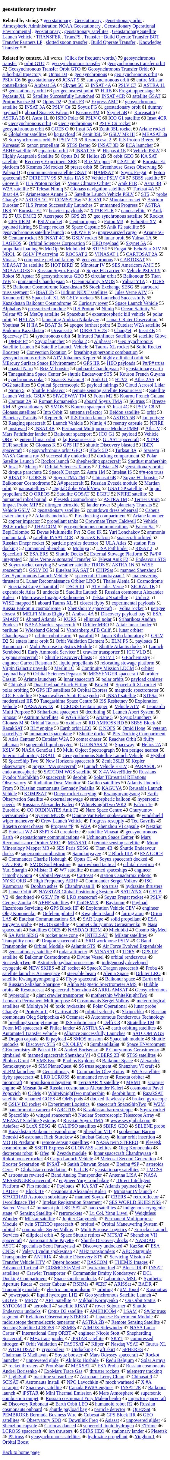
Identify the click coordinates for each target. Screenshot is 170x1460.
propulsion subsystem (50, 1082)
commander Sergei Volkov (48, 1229)
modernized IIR (17, 701)
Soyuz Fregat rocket (123, 897)
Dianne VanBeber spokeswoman (103, 815)
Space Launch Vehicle (136, 303)
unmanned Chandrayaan (41, 281)
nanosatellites (32, 488)
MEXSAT (80, 1365)
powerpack (19, 1294)
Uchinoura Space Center (110, 837)
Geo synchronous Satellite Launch (118, 1294)
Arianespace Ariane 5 (46, 194)
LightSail (17, 1376)
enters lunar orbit (32, 641)
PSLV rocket (50, 221)
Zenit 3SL (92, 134)
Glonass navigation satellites (97, 188)
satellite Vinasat (103, 831)
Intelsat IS (122, 472)
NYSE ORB (14, 880)
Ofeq (44, 1153)
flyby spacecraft (17, 1076)
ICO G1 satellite (124, 117)
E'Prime (148, 1425)
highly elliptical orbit (123, 357)
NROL (8, 254)
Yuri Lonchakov (124, 532)
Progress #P (62, 826)
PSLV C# (61, 107)
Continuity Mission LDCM (107, 668)
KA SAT (90, 1185)
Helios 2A (151, 744)
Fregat (120, 248)
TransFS (72, 36)
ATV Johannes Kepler (74, 357)
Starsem (151, 450)
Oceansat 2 (62, 330)
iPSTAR (31, 1393)
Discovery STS (40, 1044)
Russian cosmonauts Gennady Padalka (57, 788)
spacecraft (56, 777)
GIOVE (9, 1300)
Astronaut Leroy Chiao (102, 1376)
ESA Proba (108, 1365)
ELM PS (119, 641)
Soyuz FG (87, 107)
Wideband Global (42, 630)
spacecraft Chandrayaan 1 (100, 575)
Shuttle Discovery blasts (68, 657)
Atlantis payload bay (125, 1185)
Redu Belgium (120, 1360)
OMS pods (72, 1098)
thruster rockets (104, 1371)
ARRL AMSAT (113, 989)
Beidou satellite (124, 412)
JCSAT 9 (70, 79)
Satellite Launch (81, 592)
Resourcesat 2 (97, 139)
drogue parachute (25, 472)
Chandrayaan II (80, 886)
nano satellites (102, 1207)
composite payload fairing (49, 259)
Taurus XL (156, 1343)
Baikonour (133, 275)
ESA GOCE (151, 853)
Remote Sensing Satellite (135, 1322)
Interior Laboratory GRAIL (28, 755)
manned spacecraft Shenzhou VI (59, 1055)
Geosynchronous (151, 989)
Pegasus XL (13, 96)
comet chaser (89, 739)
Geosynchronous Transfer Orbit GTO (44, 68)
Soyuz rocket (152, 1109)
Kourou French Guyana (142, 374)
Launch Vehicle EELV (105, 766)
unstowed (17, 428)
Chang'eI (122, 330)
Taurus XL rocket (112, 346)
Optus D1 (70, 156)
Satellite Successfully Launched (63, 96)
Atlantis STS (83, 946)
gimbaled (11, 1055)
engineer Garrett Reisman (27, 662)
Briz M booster (54, 368)
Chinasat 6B (104, 477)
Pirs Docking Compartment (138, 733)
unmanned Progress (119, 205)
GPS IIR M (19, 221)
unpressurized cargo (117, 232)
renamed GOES (40, 1098)
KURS (70, 619)
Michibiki (118, 929)
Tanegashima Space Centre (66, 701)
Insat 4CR (156, 117)
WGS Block (77, 717)
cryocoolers (53, 1349)
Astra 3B (152, 183)
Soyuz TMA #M (69, 477)
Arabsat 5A (45, 85)
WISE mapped (16, 602)
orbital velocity (100, 1011)
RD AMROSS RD (106, 722)
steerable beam (81, 973)
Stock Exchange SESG (111, 286)
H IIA (32, 325)
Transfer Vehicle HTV (23, 1262)
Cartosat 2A (19, 401)
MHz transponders (97, 1251)
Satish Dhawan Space (88, 1164)
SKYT (117, 1338)
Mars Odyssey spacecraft (114, 1354)
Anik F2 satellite (123, 226)
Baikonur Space (117, 1060)
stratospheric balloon (110, 799)
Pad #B (81, 1169)
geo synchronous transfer (76, 63)
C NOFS (107, 728)
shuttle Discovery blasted (110, 444)
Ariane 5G (153, 232)
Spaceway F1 (15, 335)
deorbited (25, 897)
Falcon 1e (143, 804)
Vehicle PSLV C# (108, 177)
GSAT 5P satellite (125, 488)
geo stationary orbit (27, 90)
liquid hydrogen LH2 (57, 1294)
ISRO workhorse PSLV (106, 940)
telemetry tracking (144, 1371)
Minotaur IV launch (133, 1191)
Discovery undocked (102, 1245)
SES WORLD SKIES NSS (135, 1202)
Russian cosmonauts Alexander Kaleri (86, 1087)
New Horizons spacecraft (70, 760)
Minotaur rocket (124, 199)
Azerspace (53, 216)
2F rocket (70, 968)
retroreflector (146, 1196)
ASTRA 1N (123, 564)
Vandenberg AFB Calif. (89, 630)
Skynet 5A (136, 243)
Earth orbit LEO (75, 728)
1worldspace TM (18, 1202)
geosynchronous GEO (62, 275)
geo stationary (57, 20)
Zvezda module (72, 1153)
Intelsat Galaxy (94, 1136)
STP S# (100, 248)
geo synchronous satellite (117, 216)
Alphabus (11, 308)
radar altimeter (73, 951)
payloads (144, 641)
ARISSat (122, 1284)
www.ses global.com (131, 1120)
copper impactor (24, 521)
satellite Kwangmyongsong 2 (30, 978)
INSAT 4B (44, 428)
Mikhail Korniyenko (98, 1300)
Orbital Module (49, 946)
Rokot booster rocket (22, 1158)
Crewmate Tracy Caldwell (110, 521)
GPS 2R (78, 216)
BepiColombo (16, 532)
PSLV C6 (11, 79)
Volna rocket (131, 608)
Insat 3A (84, 128)
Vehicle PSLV (146, 150)
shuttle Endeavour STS (90, 374)
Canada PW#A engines (91, 1387)
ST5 (145, 194)
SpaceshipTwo (16, 962)
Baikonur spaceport (73, 434)
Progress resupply (107, 820)
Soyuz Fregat (133, 172)
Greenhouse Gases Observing (127, 167)
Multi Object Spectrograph (89, 750)
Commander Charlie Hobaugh (37, 859)
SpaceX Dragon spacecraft (113, 968)
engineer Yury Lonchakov (84, 1180)
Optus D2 (51, 101)
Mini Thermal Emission (69, 1393)
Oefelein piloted (58, 913)
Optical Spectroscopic (58, 384)
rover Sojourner (110, 1305)
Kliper (97, 1343)
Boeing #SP (127, 1164)
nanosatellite (133, 210)
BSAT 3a (53, 325)
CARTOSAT (132, 259)
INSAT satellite (121, 695)
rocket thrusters (23, 1365)
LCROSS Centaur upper (84, 706)
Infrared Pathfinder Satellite (104, 335)
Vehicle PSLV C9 (144, 270)
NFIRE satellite (132, 493)
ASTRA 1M (115, 499)
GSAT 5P (126, 161)
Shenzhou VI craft (136, 1066)
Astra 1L (40, 117)
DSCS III (75, 586)
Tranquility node (18, 940)
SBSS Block (143, 722)
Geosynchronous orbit (29, 123)
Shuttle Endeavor (48, 390)
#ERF (101, 1284)
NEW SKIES (41, 968)
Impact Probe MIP (20, 504)
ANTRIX (42, 1256)
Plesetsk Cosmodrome (75, 499)
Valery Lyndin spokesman (47, 1251)
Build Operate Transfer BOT (131, 36)
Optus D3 (58, 74)
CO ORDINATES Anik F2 (52, 809)
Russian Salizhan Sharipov (34, 984)
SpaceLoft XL (45, 297)
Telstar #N (108, 466)
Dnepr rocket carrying (75, 793)
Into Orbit (53, 412)
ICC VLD (136, 651)
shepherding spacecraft (98, 461)
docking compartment (118, 455)
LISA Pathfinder (112, 548)
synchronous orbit (53, 335)
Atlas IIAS (73, 177)
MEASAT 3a (154, 134)
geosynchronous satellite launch (33, 232)
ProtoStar (55, 1365)
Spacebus (76, 314)
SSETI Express (49, 1147)
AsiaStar (10, 1126)
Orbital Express (92, 690)
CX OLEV (72, 1044)
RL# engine (41, 728)
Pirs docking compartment (100, 515)
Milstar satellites (131, 935)
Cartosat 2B (66, 1011)
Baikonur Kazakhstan (23, 330)
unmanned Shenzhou (45, 548)
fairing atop (132, 913)
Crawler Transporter (46, 1273)
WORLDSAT (21, 1349)
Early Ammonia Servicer (52, 651)
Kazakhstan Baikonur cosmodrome (42, 1131)
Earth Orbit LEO (71, 1403)
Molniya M (37, 1006)
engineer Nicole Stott (98, 1333)
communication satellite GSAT (57, 172)
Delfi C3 (111, 1022)
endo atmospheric (19, 771)
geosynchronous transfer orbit (136, 63)
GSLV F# (50, 897)
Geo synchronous (75, 123)
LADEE (10, 1191)
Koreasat (11, 145)
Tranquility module (20, 1289)
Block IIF (34, 1191)
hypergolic (18, 995)
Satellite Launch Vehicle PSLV (104, 194)
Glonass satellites (19, 412)
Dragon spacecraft (59, 940)
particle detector (109, 1409)
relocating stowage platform (127, 662)
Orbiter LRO (148, 973)
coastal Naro (20, 368)
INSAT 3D (108, 145)
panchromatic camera (29, 1109)
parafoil (86, 635)
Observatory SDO (44, 1420)
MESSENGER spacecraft (113, 673)
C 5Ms (34, 1093)
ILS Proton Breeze (136, 139)
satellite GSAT (146, 96)
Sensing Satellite (36, 1213)
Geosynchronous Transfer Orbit (118, 68)
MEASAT (77, 842)
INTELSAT (96, 935)
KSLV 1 (107, 657)
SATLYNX (131, 891)
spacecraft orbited (134, 537)
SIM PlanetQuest (54, 1066)
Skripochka (133, 1011)
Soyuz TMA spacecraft (55, 766)
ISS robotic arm (80, 1022)
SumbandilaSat (104, 1044)
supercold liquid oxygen (49, 744)
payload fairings (102, 384)
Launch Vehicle (68, 423)
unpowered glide (42, 1360)
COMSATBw (68, 199)
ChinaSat (17, 684)
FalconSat (145, 526)
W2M (159, 1104)
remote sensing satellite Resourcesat (107, 390)
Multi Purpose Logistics (104, 1229)
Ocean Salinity (135, 308)
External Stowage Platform (116, 553)
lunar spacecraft (79, 679)
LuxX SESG (38, 1126)
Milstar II (43, 869)
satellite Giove (152, 335)
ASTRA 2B (93, 1322)
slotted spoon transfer (66, 42)
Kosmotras (156, 1289)
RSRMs (81, 1284)
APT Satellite (58, 1300)
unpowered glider (143, 1420)
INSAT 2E (131, 1387)
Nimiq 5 (16, 390)
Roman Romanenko (58, 401)
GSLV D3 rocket (24, 1104)
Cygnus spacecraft (20, 657)
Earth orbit (152, 978)
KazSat (136, 1245)
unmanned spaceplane (51, 733)
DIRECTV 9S (42, 177)
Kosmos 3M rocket (44, 167)
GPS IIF (71, 444)
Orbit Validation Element (80, 641)
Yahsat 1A (142, 237)
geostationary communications (49, 837)
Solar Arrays (153, 1360)
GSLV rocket (84, 237)
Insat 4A (10, 194)
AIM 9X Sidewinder (103, 1327)
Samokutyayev (86, 853)
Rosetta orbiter (129, 1076)
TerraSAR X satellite (99, 1082)
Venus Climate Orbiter (89, 183)
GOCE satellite (17, 695)
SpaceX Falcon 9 (67, 379)
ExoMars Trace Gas (63, 1371)
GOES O (59, 128)
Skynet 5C (73, 85)
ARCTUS (66, 1109)
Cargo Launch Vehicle (71, 1158)
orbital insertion (138, 864)
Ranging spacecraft (27, 423)
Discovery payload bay (123, 613)
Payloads (65, 1185)
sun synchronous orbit (108, 79)
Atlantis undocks (51, 515)
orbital (8, 1229)
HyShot (157, 755)
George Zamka (16, 902)
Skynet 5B (117, 112)
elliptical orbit (39, 1235)
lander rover (98, 504)
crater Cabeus (52, 1284)
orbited (87, 1224)
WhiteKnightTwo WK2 (103, 804)
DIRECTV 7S (93, 330)
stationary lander (128, 1431)
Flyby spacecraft (82, 978)
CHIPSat (104, 570)
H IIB (106, 90)
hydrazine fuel (101, 1267)
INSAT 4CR (113, 96)
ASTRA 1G (36, 199)
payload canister (146, 679)
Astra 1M (96, 472)
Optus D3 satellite (65, 1311)
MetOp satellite (44, 314)
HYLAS (27, 319)
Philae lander (62, 1027)
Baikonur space (120, 978)
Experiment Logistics (69, 1104)
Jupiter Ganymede (79, 1218)
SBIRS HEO (92, 1431)
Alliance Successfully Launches (94, 1033)
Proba (151, 968)
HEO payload (105, 243)
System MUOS (50, 815)
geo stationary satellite (30, 951)
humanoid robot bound (24, 499)
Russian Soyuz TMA (83, 1120)
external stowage (66, 799)
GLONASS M (94, 744)
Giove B (10, 183)
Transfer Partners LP (22, 42)
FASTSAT (74, 1343)
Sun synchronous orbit (30, 139)
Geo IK (94, 532)
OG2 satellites (16, 384)
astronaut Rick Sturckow (49, 1136)
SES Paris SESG (72, 848)
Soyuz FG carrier (103, 270)
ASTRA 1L (154, 85)
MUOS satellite (54, 924)
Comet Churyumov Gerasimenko (108, 924)
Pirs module (38, 1185)
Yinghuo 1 (144, 1436)
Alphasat (102, 341)
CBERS (118, 1196)
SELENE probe (150, 1126)
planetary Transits (135, 504)
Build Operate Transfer (113, 42)
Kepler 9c (53, 417)
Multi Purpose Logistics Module (61, 646)
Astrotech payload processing (65, 962)
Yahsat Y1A (133, 281)
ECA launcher (139, 145)
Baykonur (115, 902)
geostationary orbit (123, 20)
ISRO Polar (67, 117)
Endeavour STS (150, 559)
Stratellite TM (140, 1022)
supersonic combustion (43, 853)
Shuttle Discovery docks (104, 1240)
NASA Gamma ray (20, 455)
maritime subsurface (53, 1376)
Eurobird (11, 809)
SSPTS (46, 831)
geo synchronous (90, 74)
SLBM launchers (18, 1071)
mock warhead (119, 1382)
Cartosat (85, 875)
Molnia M (75, 248)
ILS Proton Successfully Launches (59, 205)
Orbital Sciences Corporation (57, 243)
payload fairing (17, 226)
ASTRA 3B (13, 117)
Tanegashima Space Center (34, 374)
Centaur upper (83, 221)
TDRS (128, 951)
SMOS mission (87, 1038)
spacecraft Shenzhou (71, 989)
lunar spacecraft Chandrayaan (122, 1153)
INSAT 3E (85, 150)
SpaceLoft (12, 553)
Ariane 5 (104, 717)
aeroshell (42, 1305)
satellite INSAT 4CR (53, 537)
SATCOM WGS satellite (67, 771)
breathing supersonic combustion (106, 352)
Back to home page (20, 1452)
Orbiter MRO (96, 624)
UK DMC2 (25, 216)
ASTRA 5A (93, 1027)
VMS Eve (45, 1060)
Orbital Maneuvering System (130, 1224)
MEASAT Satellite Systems (29, 1120)
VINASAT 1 (107, 254)
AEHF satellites (53, 902)
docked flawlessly (107, 1098)
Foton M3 (113, 221)
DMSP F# (18, 341)
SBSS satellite (146, 177)
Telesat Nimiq (49, 188)
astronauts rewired (26, 1175)
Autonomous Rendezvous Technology (127, 1017)
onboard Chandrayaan (97, 368)
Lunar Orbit (19, 891)
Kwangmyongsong (122, 793)
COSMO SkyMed (63, 1267)
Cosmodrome (150, 581)
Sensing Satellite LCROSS (28, 1327)
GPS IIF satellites (53, 690)
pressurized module (47, 308)
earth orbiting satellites (134, 1027)
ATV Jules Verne (107, 586)
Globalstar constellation (43, 1169)
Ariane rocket (152, 128)
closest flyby (92, 602)
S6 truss (137, 401)
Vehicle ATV (127, 706)
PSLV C (93, 117)
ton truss (110, 886)
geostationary (48, 31)
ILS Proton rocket (43, 183)
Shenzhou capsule (19, 1425)
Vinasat (9, 259)
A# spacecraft (70, 483)
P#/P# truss (153, 363)
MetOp (51, 248)
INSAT (53, 1164)
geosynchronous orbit (23, 128)
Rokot (8, 275)
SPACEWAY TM (69, 395)
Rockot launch (55, 461)
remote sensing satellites (65, 1142)
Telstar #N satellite (110, 597)
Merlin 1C (64, 668)
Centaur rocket (22, 237)
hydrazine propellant (108, 1436)
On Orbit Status (140, 1300)
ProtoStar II (36, 1011)
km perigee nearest (140, 750)
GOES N (37, 477)
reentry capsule (128, 423)
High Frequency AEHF (55, 880)
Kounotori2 (13, 297)
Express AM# (104, 101)
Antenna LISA (123, 1175)
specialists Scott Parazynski (48, 1245)
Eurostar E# (30, 210)
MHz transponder (47, 1338)
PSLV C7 (127, 85)
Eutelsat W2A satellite (138, 325)
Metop (31, 466)
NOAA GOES (16, 270)
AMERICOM (103, 1311)
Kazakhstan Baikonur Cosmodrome (36, 303)
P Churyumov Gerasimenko (132, 1049)
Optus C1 (83, 859)
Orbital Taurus (44, 722)
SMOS (57, 406)
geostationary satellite (58, 510)
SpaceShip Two (23, 760)
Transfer (92, 36)
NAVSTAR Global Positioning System (76, 891)
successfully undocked (68, 455)
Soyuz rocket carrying (29, 564)
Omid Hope (134, 728)
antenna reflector (86, 412)
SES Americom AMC (133, 265)
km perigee (153, 417)
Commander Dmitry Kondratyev (104, 1273)
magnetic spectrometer (136, 690)
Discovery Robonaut (28, 1403)
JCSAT (95, 199)
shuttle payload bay (68, 1409)
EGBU (103, 493)
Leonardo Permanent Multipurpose (36, 1000)
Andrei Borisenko (81, 1049)
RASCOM (97, 1262)
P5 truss (16, 1436)
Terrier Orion (147, 499)
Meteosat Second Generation (128, 1158)
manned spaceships (108, 869)
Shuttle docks (92, 733)
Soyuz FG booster (140, 477)
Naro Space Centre (104, 809)
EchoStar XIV (147, 248)
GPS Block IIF (64, 908)
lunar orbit (114, 237)
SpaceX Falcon (95, 537)
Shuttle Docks (69, 553)
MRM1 (133, 1082)
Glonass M (13, 722)
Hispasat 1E (114, 150)
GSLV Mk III (122, 134)
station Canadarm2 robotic (126, 875)
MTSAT (115, 1235)
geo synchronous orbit (135, 74)
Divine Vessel (90, 957)
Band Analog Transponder (76, 1175)
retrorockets (70, 1213)
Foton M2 (103, 395)
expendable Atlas (19, 592)
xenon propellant (43, 145)
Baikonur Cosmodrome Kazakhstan (47, 286)
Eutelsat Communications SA (47, 918)
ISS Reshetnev (113, 701)
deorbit (80, 777)
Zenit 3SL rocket (115, 128)
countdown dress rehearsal (112, 510)
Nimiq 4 (98, 423)
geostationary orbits (144, 466)
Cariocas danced (60, 1425)
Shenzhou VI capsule (118, 826)
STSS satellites (141, 1055)
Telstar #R (12, 314)
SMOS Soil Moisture (50, 864)
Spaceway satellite (44, 1387)
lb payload (56, 1038)
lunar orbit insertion (136, 1136)
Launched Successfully (123, 297)
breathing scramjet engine (33, 1022)
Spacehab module (127, 1038)
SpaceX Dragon (64, 472)
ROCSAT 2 (76, 254)
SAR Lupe (93, 918)
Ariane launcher (148, 515)
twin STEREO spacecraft (49, 1224)
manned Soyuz (89, 1196)
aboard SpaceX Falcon (47, 112)
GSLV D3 (39, 570)
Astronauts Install (42, 1382)
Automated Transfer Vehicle (29, 1033)
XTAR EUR (102, 210)
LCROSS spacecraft (21, 1431)
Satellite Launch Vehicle (64, 346)
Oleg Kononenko (135, 1147)
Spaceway (124, 744)
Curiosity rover (93, 303)
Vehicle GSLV (16, 510)
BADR (145, 1284)
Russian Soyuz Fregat (58, 270)
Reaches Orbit (122, 739)
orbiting (105, 1289)
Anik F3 (76, 101)
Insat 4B (147, 330)
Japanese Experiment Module (124, 1316)
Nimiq (108, 308)
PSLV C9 (68, 139)
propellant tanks (62, 521)
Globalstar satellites (27, 134)
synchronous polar (26, 379)
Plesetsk (159, 1431)
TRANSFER (48, 36)
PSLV (156, 897)
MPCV (31, 1300)
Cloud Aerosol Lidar (145, 384)
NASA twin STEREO (117, 1142)
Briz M (102, 684)
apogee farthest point (90, 325)
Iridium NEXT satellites (84, 292)
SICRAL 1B (143, 586)
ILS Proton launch (88, 417)
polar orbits (113, 679)
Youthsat (10, 325)
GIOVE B (80, 232)
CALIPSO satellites (77, 1126)
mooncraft (12, 1082)
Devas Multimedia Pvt (58, 532)
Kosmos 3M (88, 112)
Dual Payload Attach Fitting (60, 684)
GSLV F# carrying (40, 254)
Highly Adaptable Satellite (28, 156)
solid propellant (126, 918)
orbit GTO (34, 63)
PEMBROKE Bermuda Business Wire (39, 1414)
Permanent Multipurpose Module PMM (100, 428)
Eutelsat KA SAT (72, 570)
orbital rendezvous (129, 957)
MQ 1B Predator (18, 1142)
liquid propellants (76, 662)
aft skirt (107, 1349)
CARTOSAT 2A (141, 254)
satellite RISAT (73, 1305)
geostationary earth (144, 368)
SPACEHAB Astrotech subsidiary (35, 1196)
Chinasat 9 (141, 1376)
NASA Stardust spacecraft (50, 624)
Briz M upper (97, 161)
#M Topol (129, 1289)
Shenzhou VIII (97, 1131)
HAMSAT (104, 172)
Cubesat (91, 1414)
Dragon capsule (23, 1038)
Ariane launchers (40, 679)
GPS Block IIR (121, 1414)
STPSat (150, 695)
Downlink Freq (83, 1420)
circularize (70, 831)
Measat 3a (32, 1087)
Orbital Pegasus (54, 875)
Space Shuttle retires (80, 1235)
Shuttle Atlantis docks (120, 646)
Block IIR (132, 1267)
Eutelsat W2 (20, 831)
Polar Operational (110, 1006)
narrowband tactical (97, 864)
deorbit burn (124, 1093)
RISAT (15, 477)
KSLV (8, 750)
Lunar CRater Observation (132, 319)
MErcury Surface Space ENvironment (39, 363)
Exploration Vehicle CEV (110, 908)
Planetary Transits (19, 417)
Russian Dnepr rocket (23, 542)
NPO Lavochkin (82, 1382)
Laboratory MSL (120, 1278)
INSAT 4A (100, 85)
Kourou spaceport (88, 406)
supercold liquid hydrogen (108, 1425)
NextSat (154, 826)
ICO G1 (106, 434)
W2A (85, 826)
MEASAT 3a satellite (23, 265)
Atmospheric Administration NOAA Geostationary (51, 25)
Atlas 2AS (144, 379)
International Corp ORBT (46, 1333)
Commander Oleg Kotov (100, 1071)
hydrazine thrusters (143, 886)
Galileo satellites (104, 782)
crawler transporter (101, 651)
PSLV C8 (145, 406)
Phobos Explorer (79, 1060)
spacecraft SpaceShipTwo (121, 1104)
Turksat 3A (125, 450)
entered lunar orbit (37, 439)
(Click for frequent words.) (91, 58)
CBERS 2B (108, 1055)
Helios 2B (96, 156)
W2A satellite (15, 188)
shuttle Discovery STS (80, 1256)
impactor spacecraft (147, 1398)
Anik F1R (127, 183)
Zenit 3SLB (113, 760)
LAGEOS (11, 243)
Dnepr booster (66, 1262)
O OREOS (39, 493)
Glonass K (46, 444)
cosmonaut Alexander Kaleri (78, 1191)
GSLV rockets (79, 297)
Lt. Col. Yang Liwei (108, 1213)
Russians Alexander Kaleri (48, 804)
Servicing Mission (127, 1256)
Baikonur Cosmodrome (47, 957)
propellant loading (20, 248)
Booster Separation (20, 1164)
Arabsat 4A (82, 613)
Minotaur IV (92, 265)
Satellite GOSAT (73, 493)
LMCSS (154, 1169)
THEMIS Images (131, 1262)
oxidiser (73, 722)
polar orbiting (15, 690)
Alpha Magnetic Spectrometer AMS (102, 984)
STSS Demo (79, 145)
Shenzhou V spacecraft (90, 608)
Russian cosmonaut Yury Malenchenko (83, 1398)
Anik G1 (99, 379)
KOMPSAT (35, 793)
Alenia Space (116, 973)
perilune (10, 630)
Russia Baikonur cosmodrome (31, 608)
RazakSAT (12, 728)
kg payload (64, 134)
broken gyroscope (149, 1098)
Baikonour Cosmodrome (26, 483)
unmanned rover (92, 1076)
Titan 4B (104, 848)
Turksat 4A (143, 188)
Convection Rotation (47, 352)
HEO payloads (121, 363)
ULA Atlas (115, 542)
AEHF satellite (16, 150)
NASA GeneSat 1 (39, 750)
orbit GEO (123, 156)
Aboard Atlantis (41, 619)
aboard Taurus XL (55, 602)
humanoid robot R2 (114, 1403)
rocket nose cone (62, 935)
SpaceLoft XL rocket (136, 684)
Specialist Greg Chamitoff (33, 586)
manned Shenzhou (138, 570)
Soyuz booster (68, 1354)
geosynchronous (97, 259)
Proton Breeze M (18, 101)
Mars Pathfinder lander (24, 434)
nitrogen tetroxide (62, 504)
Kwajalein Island (97, 913)
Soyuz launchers (136, 717)
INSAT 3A (35, 107)
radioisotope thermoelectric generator (38, 1322)
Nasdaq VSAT (124, 1343)
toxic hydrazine (70, 1006)
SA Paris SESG (23, 935)
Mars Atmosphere (116, 1393)
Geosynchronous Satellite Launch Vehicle (102, 755)
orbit (151, 412)
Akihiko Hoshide (82, 1360)
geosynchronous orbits (24, 357)
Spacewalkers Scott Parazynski (69, 695)
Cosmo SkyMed (151, 929)
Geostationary (88, 20)
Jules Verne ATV (131, 292)
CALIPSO (12, 864)
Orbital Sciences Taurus (68, 466)
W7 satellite (71, 869)
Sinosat (9, 717)
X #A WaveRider (115, 771)
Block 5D (98, 450)
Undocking (82, 1349)
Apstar (27, 275)
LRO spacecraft (82, 897)
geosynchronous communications (96, 526)
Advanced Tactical (20, 1267)
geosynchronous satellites (55, 1436)
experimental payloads (133, 602)
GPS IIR (91, 363)
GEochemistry (136, 657)
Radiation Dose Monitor (56, 782)
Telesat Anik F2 (113, 559)
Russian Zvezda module (114, 483)
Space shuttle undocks (75, 1278)
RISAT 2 (143, 548)
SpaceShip (18, 1115)
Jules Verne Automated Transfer (60, 559)
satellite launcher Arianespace (31, 973)
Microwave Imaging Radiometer (53, 597)
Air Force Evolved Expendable (132, 946)
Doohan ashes (43, 886)
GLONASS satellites (91, 1147)
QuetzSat (141, 1409)
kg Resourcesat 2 (79, 439)
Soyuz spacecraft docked (123, 859)
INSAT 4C (54, 237)
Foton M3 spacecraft (22, 1027)
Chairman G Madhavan (25, 1354)
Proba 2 (79, 341)
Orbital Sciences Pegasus (57, 673)
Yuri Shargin (14, 869)
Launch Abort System (133, 711)
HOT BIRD (62, 265)
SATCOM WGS (148, 1033)
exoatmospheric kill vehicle (119, 314)
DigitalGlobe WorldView (76, 488)
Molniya (81, 548)
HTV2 (121, 379)
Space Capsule (85, 226)
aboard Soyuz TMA (103, 401)
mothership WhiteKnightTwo (119, 995)
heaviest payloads (66, 210)
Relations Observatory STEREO (57, 1316)
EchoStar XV (143, 221)
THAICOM (45, 526)
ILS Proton (83, 308)
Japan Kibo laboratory (122, 635)
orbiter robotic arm (53, 635)
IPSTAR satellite (87, 1338)
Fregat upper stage (137, 90)
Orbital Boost (15, 1442)
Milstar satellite (40, 1218)
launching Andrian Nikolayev (70, 319)
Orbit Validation (41, 1343)
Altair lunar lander (133, 624)
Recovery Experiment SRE (51, 161)
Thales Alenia (116, 581)
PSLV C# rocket (115, 123)
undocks (51, 592)
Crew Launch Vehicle (62, 820)
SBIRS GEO (115, 1126)
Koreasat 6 (144, 112)
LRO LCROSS (55, 1076)
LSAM (130, 1311)
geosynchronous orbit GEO (55, 450)
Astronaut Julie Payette (51, 1240)
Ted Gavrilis (143, 820)
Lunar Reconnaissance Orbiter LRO (61, 581)
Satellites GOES (45, 929)
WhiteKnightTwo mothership (76, 1093)
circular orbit (103, 275)
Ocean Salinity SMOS (93, 281)
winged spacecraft (53, 1115)
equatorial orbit (53, 150)
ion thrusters (61, 1431)
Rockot (156, 216)
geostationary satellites (86, 31)
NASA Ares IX (38, 706)
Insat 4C (121, 406)
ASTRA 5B (124, 417)
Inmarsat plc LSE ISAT (58, 1207)
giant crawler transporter (59, 995)
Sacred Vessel (15, 1207)
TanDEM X (87, 902)
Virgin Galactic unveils (24, 668)
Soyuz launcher (50, 341)
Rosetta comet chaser (22, 826)
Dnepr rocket (51, 226)
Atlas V (152, 428)
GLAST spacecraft (121, 439)
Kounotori (12, 646)
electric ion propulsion (68, 1289)
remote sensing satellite (117, 842)
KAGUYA (112, 788)
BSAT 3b (45, 292)
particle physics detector (75, 542)
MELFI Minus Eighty (44, 613)
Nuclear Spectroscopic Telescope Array (116, 1115)
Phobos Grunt (15, 1060)
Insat (13, 466)
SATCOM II (14, 1305)
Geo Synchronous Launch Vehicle (35, 575)
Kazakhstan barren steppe (108, 1109)
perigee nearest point (73, 90)
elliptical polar (97, 619)
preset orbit (81, 167)
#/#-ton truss (151, 472)
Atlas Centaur (21, 739)
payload (129, 434)
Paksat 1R (47, 1049)
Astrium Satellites (41, 717)
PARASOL (145, 766)
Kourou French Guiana (142, 395)
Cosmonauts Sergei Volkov (103, 1000)
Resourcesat (32, 989)
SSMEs (68, 1327)
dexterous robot (17, 1153)
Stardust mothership (147, 461)
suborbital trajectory (21, 74)
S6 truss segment (95, 1066)
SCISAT (10, 1382)
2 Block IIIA (121, 853)
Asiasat (112, 1420)
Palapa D (11, 172)
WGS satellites (146, 1071)
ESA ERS (39, 553)
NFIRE (157, 423)
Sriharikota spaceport (57, 711)
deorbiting (95, 711)
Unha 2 (142, 597)
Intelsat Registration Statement (72, 1202)
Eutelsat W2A (55, 739)
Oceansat (75, 1017)
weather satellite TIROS (81, 564)
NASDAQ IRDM (85, 929)
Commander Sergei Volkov (111, 880)
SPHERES (132, 1349)
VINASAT (104, 951)
